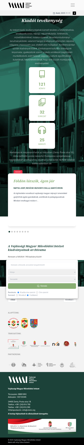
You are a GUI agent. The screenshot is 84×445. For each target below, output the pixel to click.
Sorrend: (11, 295)
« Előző (12, 300)
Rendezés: (12, 292)
